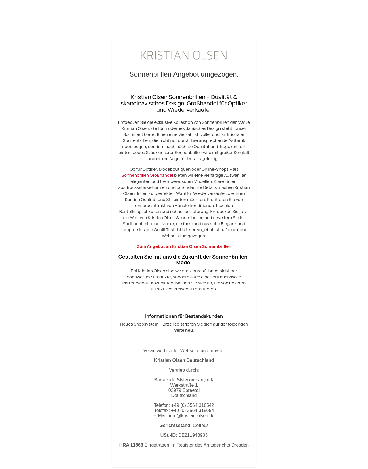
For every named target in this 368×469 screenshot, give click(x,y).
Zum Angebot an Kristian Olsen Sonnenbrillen (184, 246)
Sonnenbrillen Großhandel (147, 175)
